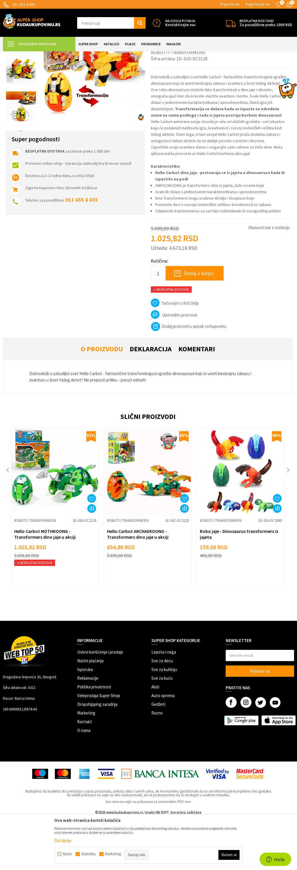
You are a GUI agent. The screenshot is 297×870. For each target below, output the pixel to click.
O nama (83, 781)
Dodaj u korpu (199, 324)
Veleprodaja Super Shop (98, 747)
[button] (111, 23)
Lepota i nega (163, 703)
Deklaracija (151, 400)
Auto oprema (163, 747)
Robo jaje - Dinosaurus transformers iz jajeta (239, 585)
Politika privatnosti (94, 738)
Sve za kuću (162, 729)
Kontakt (84, 773)
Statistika (88, 854)
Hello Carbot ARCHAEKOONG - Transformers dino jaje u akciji (138, 585)
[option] (21, 85)
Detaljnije (62, 840)
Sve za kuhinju (164, 721)
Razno (157, 764)
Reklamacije (87, 729)
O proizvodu (102, 400)
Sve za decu (162, 712)
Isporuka (85, 721)
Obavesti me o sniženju (269, 279)
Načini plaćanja (90, 712)
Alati (155, 738)
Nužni (67, 854)
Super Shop (43, 55)
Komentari (196, 400)
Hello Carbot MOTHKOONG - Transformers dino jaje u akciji (45, 585)
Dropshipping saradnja (97, 755)
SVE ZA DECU (66, 55)
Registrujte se (257, 4)
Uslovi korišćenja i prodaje (100, 703)
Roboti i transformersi (114, 55)
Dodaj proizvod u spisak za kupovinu (188, 377)
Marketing (86, 764)
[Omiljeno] (278, 4)
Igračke (87, 55)
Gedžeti (158, 755)
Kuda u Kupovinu (16, 55)
